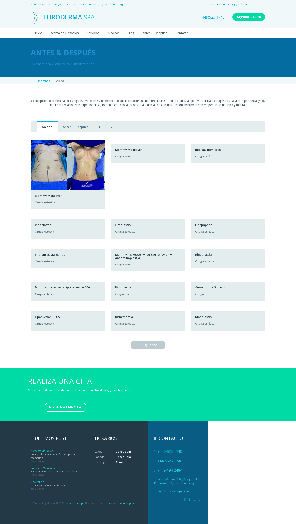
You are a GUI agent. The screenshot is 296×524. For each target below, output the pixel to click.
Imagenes (44, 81)
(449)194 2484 (170, 470)
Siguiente (148, 345)
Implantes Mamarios (43, 468)
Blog (131, 33)
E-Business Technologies (118, 503)
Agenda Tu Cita (248, 17)
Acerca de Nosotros (64, 33)
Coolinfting (37, 482)
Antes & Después (75, 127)
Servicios (93, 33)
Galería (47, 127)
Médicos (114, 33)
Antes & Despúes (154, 33)
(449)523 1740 (211, 17)
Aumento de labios (42, 451)
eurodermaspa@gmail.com (231, 4)
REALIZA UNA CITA (64, 407)
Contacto (182, 33)
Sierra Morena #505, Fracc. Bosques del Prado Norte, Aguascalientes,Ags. (79, 4)
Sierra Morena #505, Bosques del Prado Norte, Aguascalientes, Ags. (176, 481)
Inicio (38, 33)
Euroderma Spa (74, 503)
